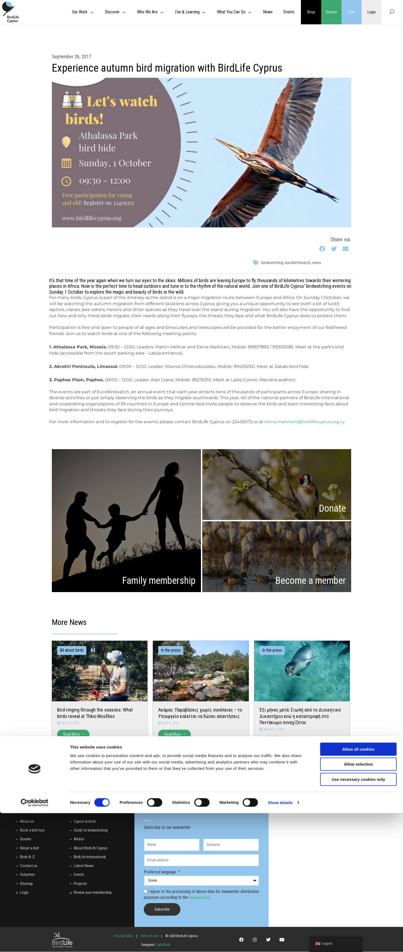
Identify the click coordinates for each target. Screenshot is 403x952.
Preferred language (160, 872)
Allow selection (358, 903)
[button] (322, 249)
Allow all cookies (358, 888)
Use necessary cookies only (358, 918)
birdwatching (272, 263)
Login (371, 12)
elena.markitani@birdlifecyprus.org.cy (304, 421)
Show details (280, 941)
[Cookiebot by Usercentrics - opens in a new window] (34, 942)
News (316, 263)
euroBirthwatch (298, 263)
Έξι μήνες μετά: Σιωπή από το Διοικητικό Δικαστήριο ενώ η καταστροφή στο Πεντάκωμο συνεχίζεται (300, 716)
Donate (331, 12)
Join (351, 12)
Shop (311, 12)
